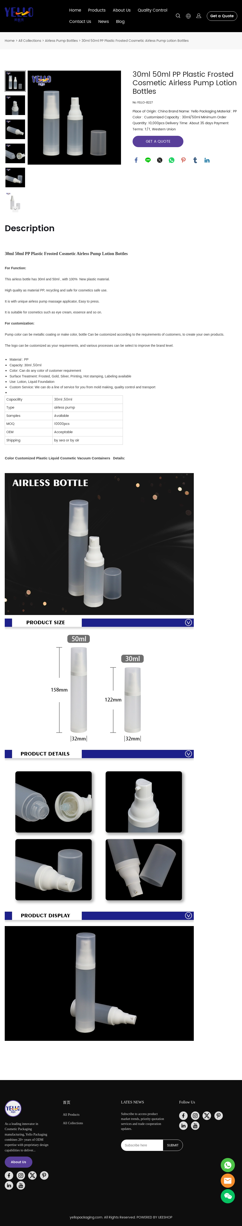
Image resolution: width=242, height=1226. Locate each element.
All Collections (29, 40)
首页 (66, 1102)
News (103, 21)
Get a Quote (222, 16)
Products (97, 10)
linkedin (207, 160)
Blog (120, 21)
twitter (159, 160)
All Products (71, 1114)
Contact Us (80, 21)
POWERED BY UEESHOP (154, 1217)
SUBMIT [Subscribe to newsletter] (173, 1145)
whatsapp (171, 160)
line (147, 160)
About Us (122, 10)
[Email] (142, 1145)
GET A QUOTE (158, 141)
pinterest (183, 160)
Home (75, 10)
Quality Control (152, 10)
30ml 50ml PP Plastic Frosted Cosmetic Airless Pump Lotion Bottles (135, 40)
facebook (136, 160)
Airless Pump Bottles (61, 40)
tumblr (195, 160)
